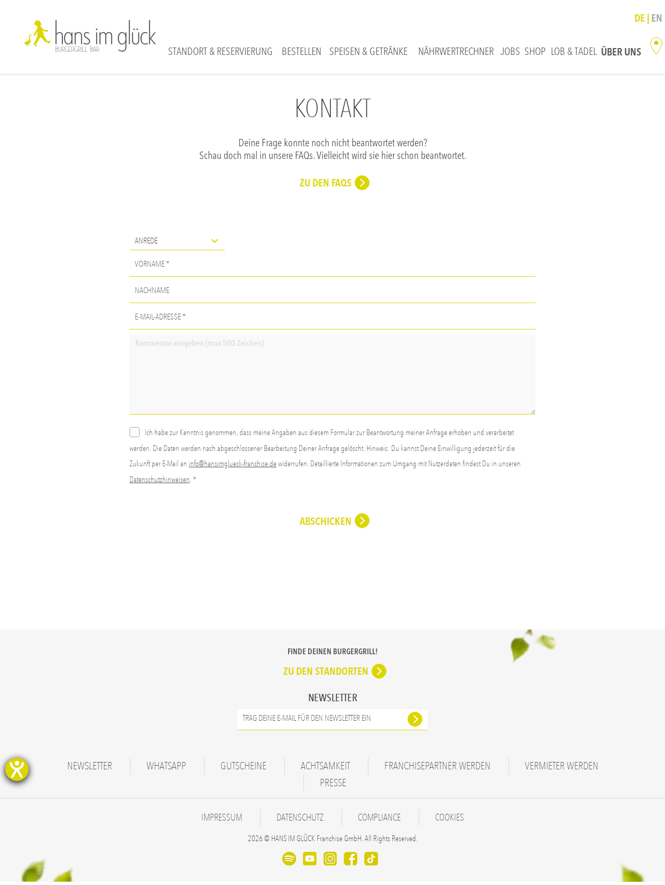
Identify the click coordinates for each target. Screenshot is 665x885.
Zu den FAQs (326, 186)
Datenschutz (298, 820)
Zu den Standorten (325, 675)
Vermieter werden (561, 769)
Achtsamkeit (325, 769)
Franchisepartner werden (437, 769)
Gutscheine (243, 769)
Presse (333, 786)
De (640, 18)
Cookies (456, 820)
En (656, 18)
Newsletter (89, 769)
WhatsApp (166, 769)
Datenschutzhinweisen (160, 483)
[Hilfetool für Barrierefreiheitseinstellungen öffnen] (17, 769)
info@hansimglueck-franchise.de (232, 467)
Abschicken (326, 524)
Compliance (382, 820)
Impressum (215, 820)
